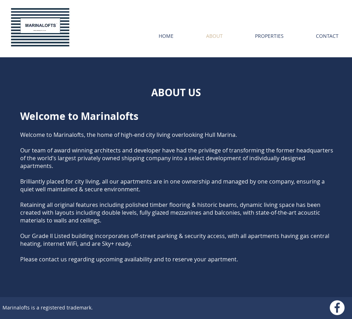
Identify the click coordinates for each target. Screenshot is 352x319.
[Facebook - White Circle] (337, 307)
